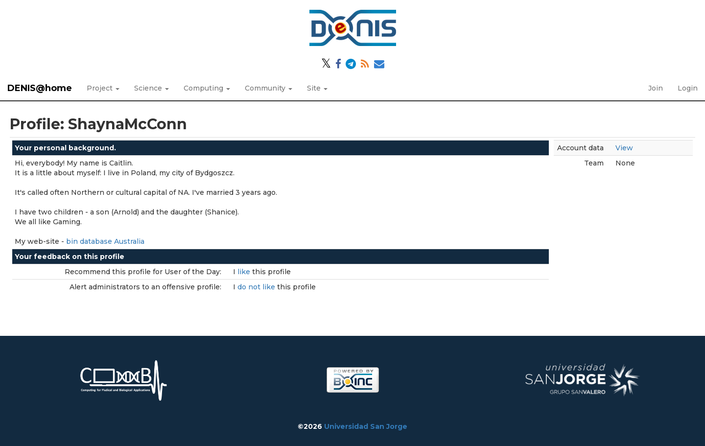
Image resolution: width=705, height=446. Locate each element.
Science (151, 88)
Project (103, 88)
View (624, 147)
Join (655, 88)
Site (317, 88)
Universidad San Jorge (365, 426)
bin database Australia (105, 241)
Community (268, 88)
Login (688, 88)
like (244, 271)
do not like (257, 286)
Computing (207, 88)
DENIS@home (39, 88)
